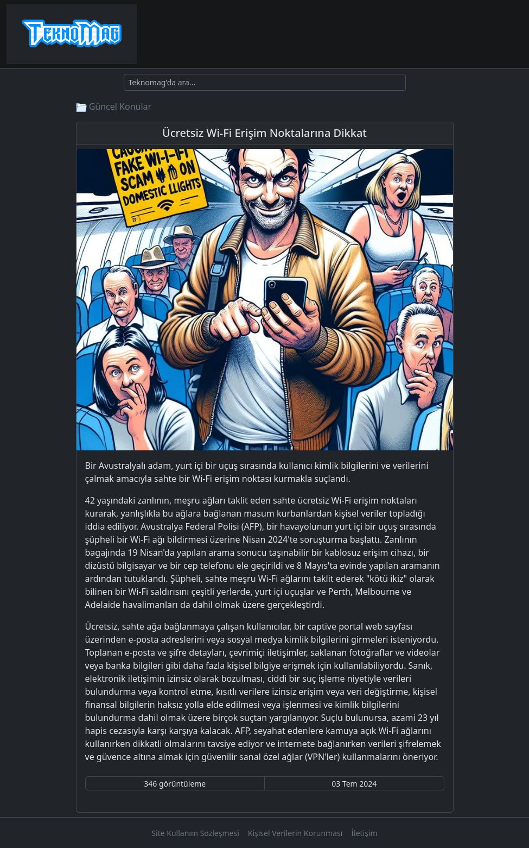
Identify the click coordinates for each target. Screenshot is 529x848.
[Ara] (265, 82)
